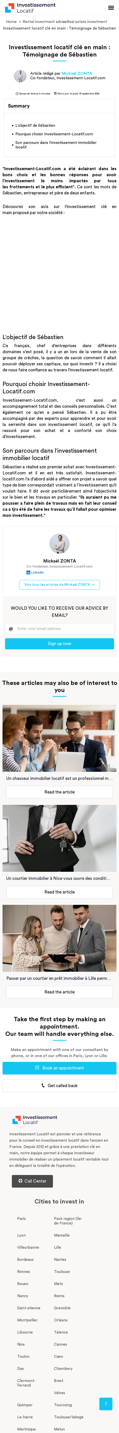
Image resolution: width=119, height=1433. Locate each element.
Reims (59, 1296)
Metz (58, 1284)
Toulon (23, 1357)
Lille (57, 1247)
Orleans (61, 1320)
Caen (58, 1357)
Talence (61, 1332)
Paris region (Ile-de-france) (68, 1221)
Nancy (22, 1296)
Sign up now (59, 644)
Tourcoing (63, 1405)
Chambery (63, 1369)
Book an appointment (59, 1068)
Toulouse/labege (68, 1417)
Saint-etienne (28, 1308)
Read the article (59, 792)
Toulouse (62, 1272)
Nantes (60, 1260)
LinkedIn (35, 573)
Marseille (62, 1235)
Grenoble (62, 1308)
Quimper (25, 1405)
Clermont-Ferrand (26, 1383)
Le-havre (25, 1417)
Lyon (21, 1235)
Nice (21, 1344)
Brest (58, 1381)
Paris (21, 1219)
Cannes (60, 1344)
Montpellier (27, 1320)
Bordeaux (25, 1260)
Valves (59, 1393)
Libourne (25, 1332)
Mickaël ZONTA (77, 73)
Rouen (22, 1284)
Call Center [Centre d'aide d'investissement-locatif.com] (32, 1181)
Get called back (60, 1085)
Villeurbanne (28, 1247)
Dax (20, 1369)
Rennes (23, 1272)
